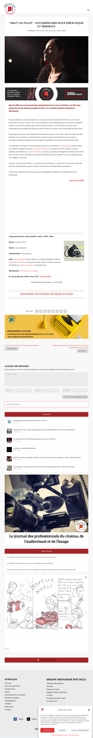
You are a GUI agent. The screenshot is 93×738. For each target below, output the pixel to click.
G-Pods (49, 697)
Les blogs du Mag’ (47, 662)
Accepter (47, 730)
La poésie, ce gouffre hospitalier (24, 450)
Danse (7, 694)
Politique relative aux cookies (59, 735)
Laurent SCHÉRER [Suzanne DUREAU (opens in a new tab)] (76, 182)
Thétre (8, 705)
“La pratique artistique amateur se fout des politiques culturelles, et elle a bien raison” (44, 469)
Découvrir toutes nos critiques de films (46, 295)
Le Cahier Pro (51, 703)
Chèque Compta (52, 691)
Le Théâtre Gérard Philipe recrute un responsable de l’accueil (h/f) (30, 565)
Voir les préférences (80, 730)
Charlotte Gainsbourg (42, 151)
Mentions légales (74, 735)
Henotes (49, 688)
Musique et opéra (12, 700)
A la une (8, 685)
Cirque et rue (10, 691)
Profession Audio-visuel (56, 700)
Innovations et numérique (15, 697)
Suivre (21, 721)
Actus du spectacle (12, 688)
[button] (89, 710)
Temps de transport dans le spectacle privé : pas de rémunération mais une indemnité (44, 432)
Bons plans (46, 553)
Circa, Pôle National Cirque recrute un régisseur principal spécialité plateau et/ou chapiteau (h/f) (41, 572)
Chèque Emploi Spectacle (56, 694)
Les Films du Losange (29, 273)
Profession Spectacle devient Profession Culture (30, 423)
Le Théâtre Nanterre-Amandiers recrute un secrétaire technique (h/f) (31, 559)
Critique (8, 711)
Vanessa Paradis (34, 154)
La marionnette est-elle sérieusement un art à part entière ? (34, 441)
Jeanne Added (65, 148)
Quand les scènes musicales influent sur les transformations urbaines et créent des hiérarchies (47, 460)
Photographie (10, 703)
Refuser (62, 730)
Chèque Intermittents (55, 685)
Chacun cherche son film (45, 33)
